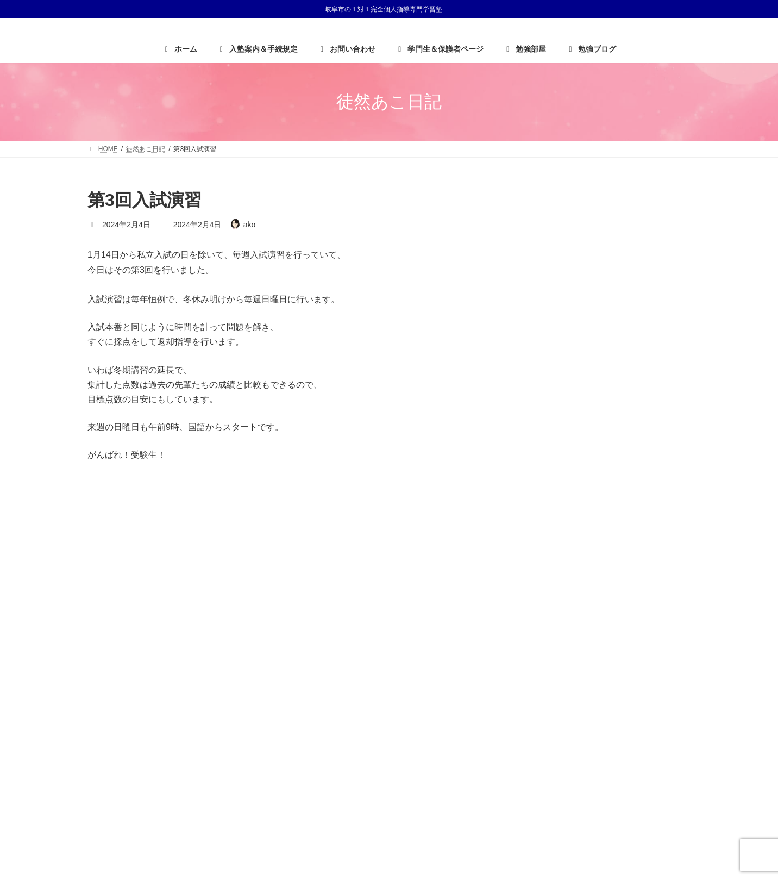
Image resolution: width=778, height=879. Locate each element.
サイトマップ (660, 672)
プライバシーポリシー (586, 672)
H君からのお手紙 (605, 266)
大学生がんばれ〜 (606, 221)
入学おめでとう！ (606, 311)
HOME (522, 672)
